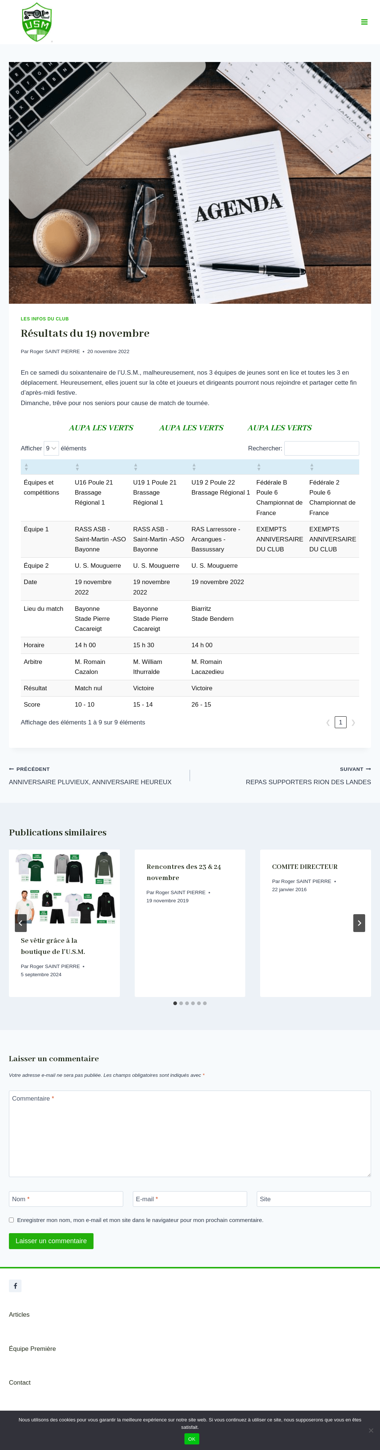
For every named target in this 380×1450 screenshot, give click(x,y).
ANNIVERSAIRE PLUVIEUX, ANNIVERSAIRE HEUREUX (96, 775)
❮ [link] (328, 722)
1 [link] (340, 722)
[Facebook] (15, 1286)
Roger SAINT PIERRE (55, 351)
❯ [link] (353, 722)
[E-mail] (190, 1199)
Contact (20, 1382)
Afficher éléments (53, 448)
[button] (26, 466)
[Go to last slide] (21, 923)
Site (265, 1198)
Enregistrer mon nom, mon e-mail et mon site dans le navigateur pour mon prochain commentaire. (140, 1220)
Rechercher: (265, 448)
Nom (21, 1198)
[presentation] (64, 886)
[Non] (370, 1430)
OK (191, 1439)
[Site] (314, 1199)
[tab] (175, 1003)
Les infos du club (45, 319)
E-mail (147, 1198)
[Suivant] (359, 923)
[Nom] (66, 1199)
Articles (19, 1314)
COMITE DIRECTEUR (305, 867)
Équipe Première (32, 1348)
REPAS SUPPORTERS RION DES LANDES (283, 775)
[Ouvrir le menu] (364, 22)
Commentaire (33, 1098)
